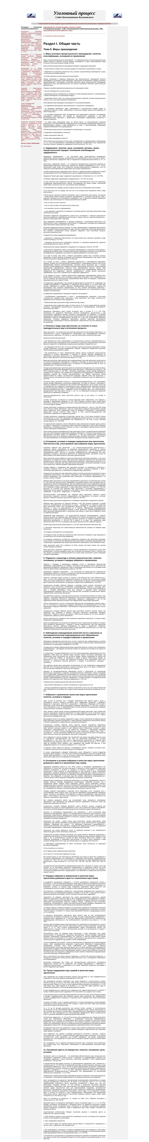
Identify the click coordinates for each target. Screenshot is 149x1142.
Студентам (63, 23)
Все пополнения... (26, 146)
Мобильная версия (59, 36)
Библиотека (72, 23)
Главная (41, 23)
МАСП (47, 23)
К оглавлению (47, 36)
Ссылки (87, 23)
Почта (109, 23)
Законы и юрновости (98, 23)
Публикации (54, 23)
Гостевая (80, 23)
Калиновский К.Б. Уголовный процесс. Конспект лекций (62, 27)
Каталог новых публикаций (30, 143)
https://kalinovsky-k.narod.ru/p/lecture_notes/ (58, 30)
